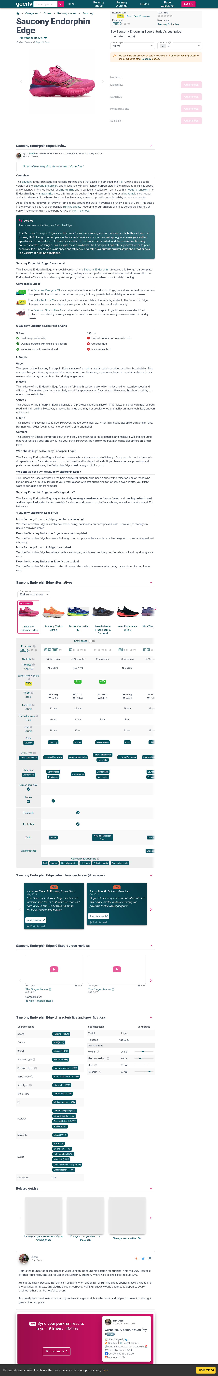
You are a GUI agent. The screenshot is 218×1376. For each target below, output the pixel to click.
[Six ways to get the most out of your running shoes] (43, 1237)
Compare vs (25, 596)
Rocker (28, 802)
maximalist (47, 198)
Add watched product (32, 38)
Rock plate (28, 829)
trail (121, 186)
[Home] (17, 13)
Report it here (42, 42)
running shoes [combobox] (31, 599)
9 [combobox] (168, 45)
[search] (60, 4)
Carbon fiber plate (28, 789)
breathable (129, 198)
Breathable (28, 818)
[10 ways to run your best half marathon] (85, 1237)
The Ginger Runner (38, 993)
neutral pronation (137, 194)
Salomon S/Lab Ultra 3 (47, 315)
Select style (118, 42)
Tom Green (31, 158)
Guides (144, 4)
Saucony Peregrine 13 (46, 294)
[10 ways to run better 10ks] (127, 1237)
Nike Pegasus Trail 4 (39, 1005)
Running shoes (98, 4)
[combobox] (45, 4)
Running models (66, 13)
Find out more (56, 1356)
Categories (31, 13)
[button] (85, 149)
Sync (188, 4)
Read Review (34, 924)
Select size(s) (166, 42)
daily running (66, 194)
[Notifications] (72, 4)
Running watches (121, 4)
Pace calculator (167, 4)
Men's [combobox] (116, 45)
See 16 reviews (142, 16)
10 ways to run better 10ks (127, 1242)
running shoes (71, 211)
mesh (87, 373)
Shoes (47, 13)
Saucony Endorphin (168, 24)
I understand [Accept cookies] (205, 1370)
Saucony (87, 13)
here (105, 1370)
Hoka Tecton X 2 (43, 304)
